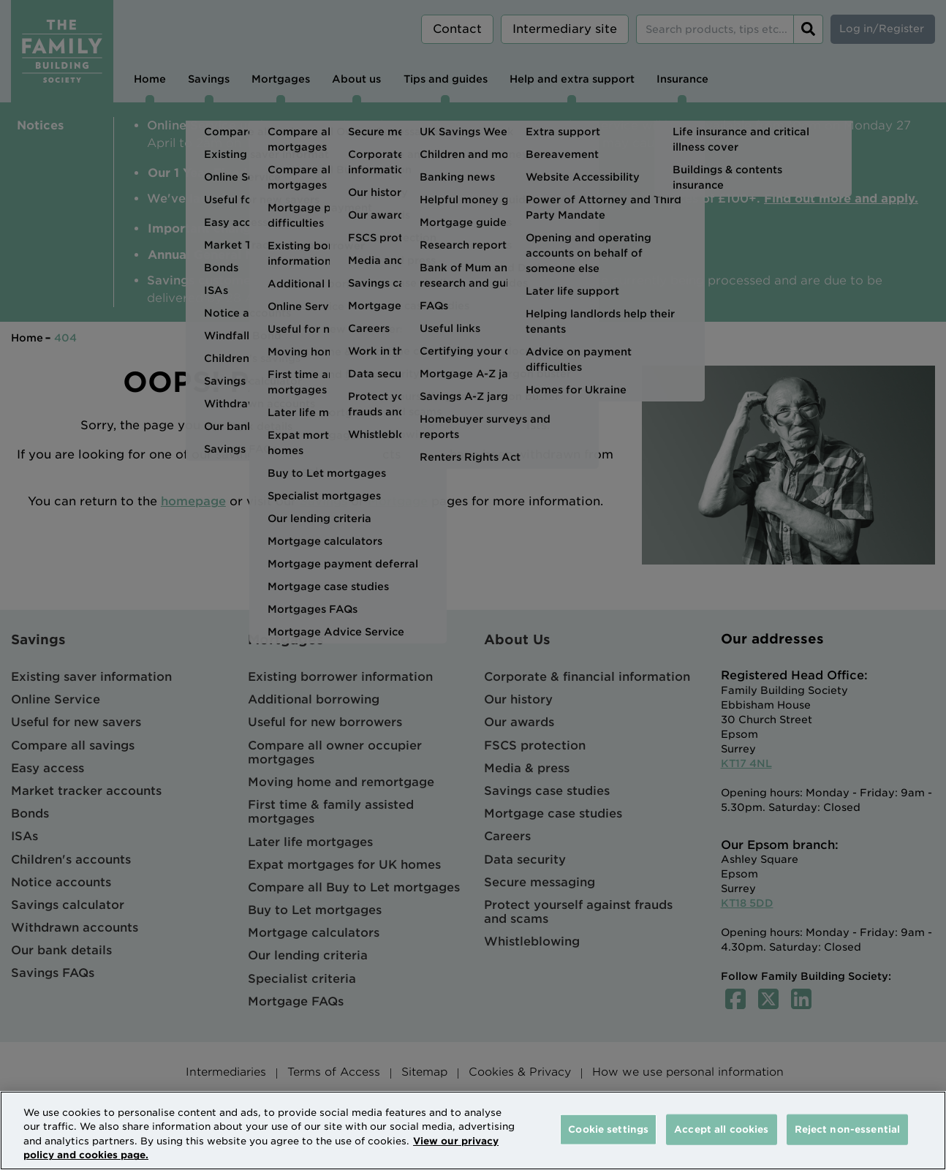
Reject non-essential (848, 1129)
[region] (473, 1130)
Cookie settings (608, 1129)
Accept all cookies (721, 1129)
